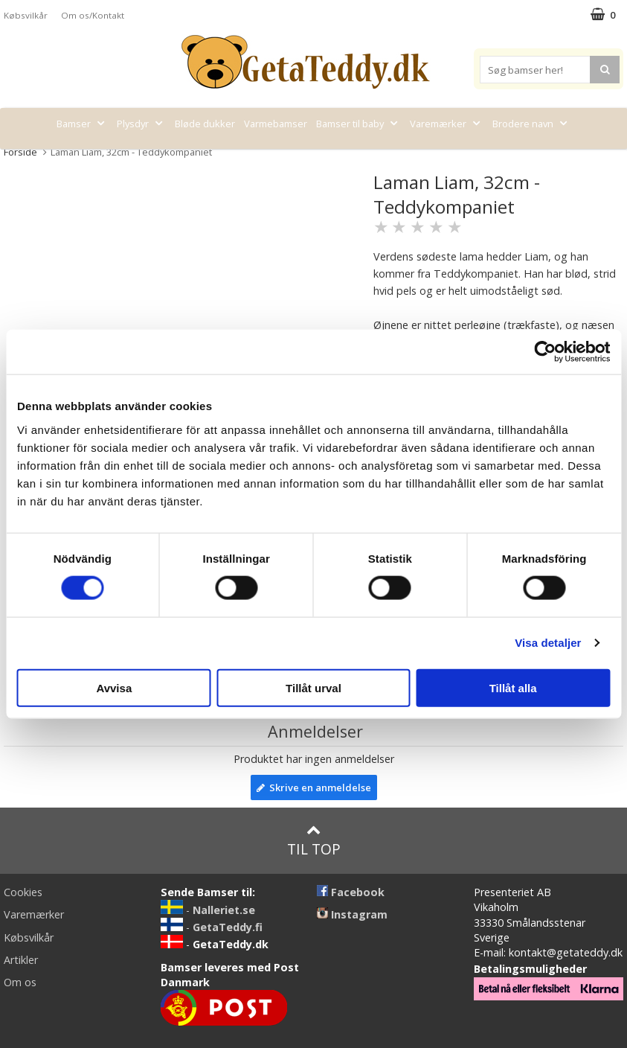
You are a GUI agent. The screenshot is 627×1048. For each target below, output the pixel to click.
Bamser (82, 123)
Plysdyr (141, 123)
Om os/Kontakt (92, 15)
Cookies (23, 892)
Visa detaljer (548, 642)
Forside (20, 152)
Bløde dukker (205, 123)
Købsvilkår (26, 15)
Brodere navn (531, 123)
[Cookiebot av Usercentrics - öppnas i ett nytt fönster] (545, 352)
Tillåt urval (313, 687)
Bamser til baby (358, 123)
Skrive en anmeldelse (314, 787)
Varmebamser (275, 123)
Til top (314, 840)
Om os (20, 982)
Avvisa (114, 687)
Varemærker (446, 123)
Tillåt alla (513, 687)
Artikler (21, 960)
